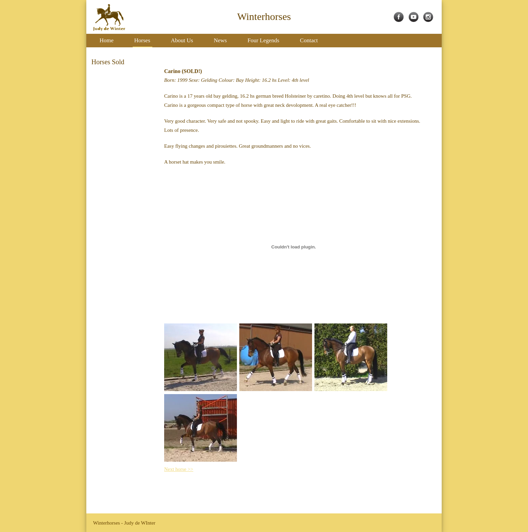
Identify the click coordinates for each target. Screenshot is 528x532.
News (220, 40)
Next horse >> (178, 469)
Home (107, 40)
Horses (142, 40)
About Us (182, 40)
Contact (309, 40)
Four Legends (263, 40)
